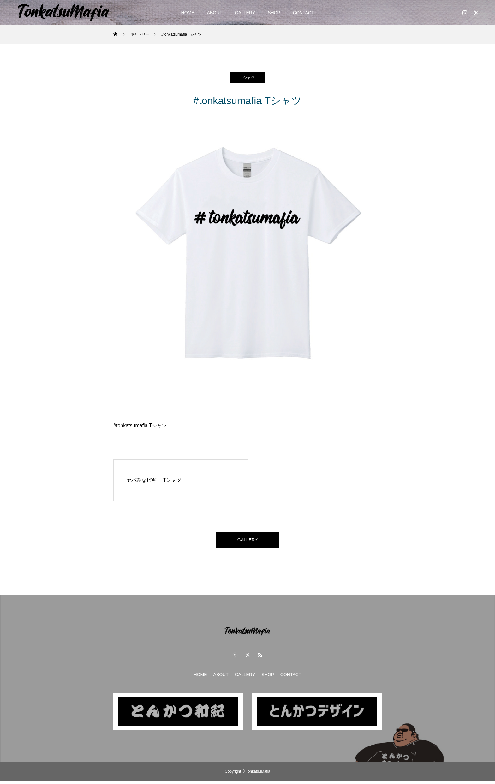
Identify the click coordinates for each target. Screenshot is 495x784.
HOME (187, 12)
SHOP (274, 12)
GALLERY (245, 12)
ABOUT (214, 12)
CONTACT (303, 12)
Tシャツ (247, 77)
